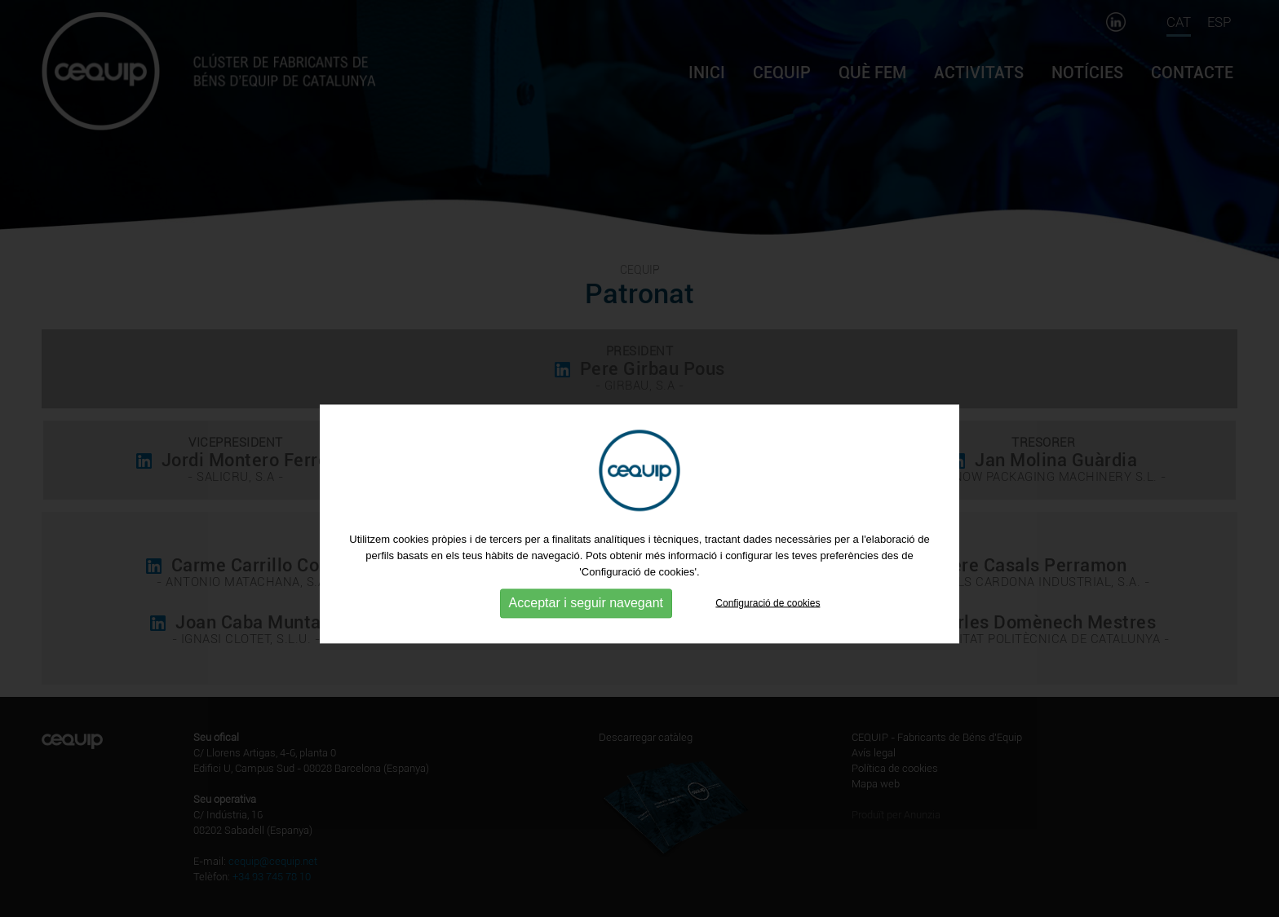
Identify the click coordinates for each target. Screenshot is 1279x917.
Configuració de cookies (767, 631)
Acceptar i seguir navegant (586, 632)
